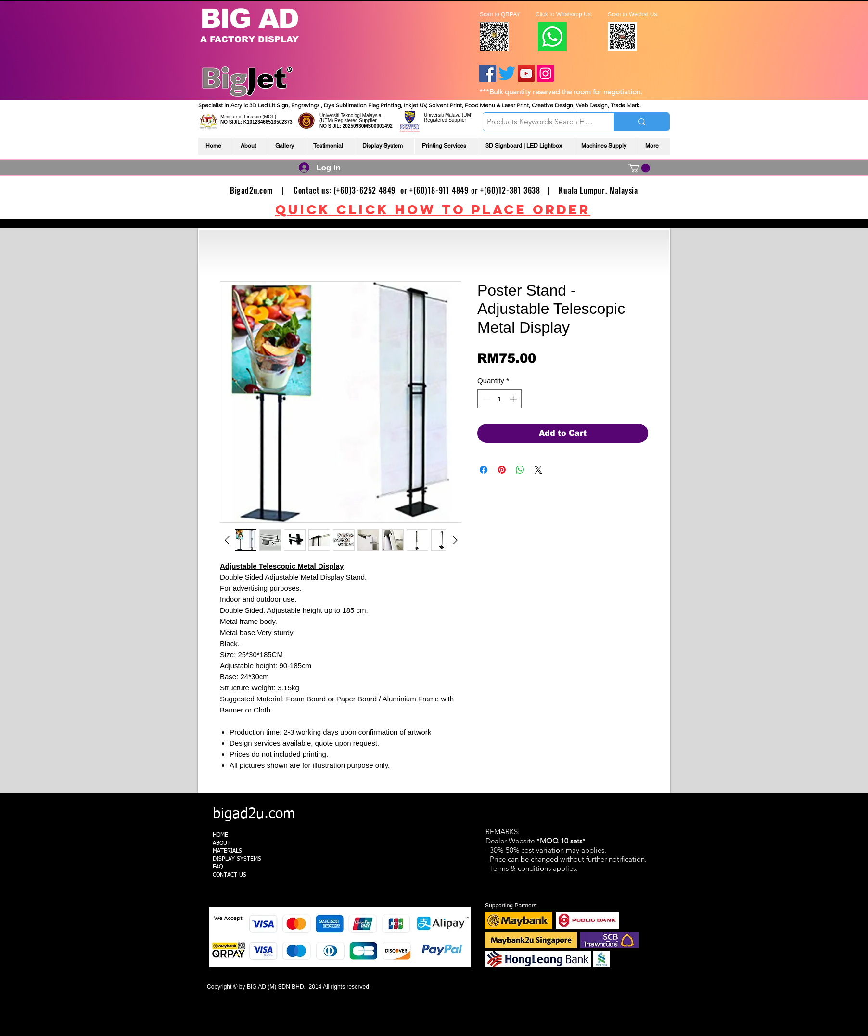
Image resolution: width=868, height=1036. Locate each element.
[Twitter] (506, 73)
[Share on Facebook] (483, 470)
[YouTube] (526, 73)
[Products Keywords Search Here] (540, 122)
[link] (639, 168)
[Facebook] (487, 73)
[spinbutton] (500, 399)
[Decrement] (485, 399)
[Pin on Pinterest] (502, 470)
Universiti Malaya (442, 114)
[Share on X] (538, 470)
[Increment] (514, 399)
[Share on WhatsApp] (520, 470)
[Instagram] (545, 73)
